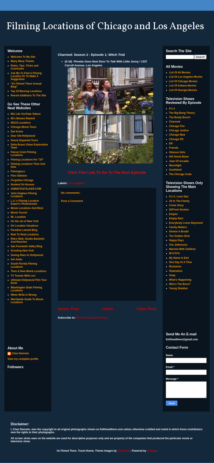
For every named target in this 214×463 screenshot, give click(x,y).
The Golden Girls (179, 236)
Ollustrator (123, 450)
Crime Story (176, 205)
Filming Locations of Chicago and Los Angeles (105, 26)
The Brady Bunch (179, 117)
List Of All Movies (179, 72)
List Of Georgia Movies (183, 90)
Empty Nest (176, 218)
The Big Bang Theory (182, 112)
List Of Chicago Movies (183, 81)
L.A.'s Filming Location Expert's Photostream (25, 202)
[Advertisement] (27, 325)
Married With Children (182, 249)
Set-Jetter (16, 259)
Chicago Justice (179, 130)
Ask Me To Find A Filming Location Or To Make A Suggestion (26, 76)
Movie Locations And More (27, 208)
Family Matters (178, 227)
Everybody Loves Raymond (186, 222)
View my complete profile (22, 358)
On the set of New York (25, 221)
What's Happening (180, 279)
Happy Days (176, 240)
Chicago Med (177, 134)
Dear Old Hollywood (23, 135)
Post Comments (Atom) (91, 317)
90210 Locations (21, 122)
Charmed (174, 121)
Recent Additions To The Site (28, 95)
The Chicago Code (180, 174)
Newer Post (68, 309)
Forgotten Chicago (22, 180)
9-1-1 (172, 108)
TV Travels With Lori (23, 275)
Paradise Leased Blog (24, 230)
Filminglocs (18, 171)
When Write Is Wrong (23, 294)
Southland (175, 169)
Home (107, 309)
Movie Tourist (19, 212)
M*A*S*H (174, 253)
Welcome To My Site (23, 56)
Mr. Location (18, 216)
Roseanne (175, 266)
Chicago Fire (177, 126)
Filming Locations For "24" (27, 159)
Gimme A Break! (179, 231)
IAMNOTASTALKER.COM (26, 188)
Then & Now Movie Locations (28, 271)
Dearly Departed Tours (24, 140)
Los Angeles (76, 183)
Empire (173, 214)
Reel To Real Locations (25, 234)
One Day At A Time (180, 262)
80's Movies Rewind (23, 118)
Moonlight (175, 165)
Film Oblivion (19, 175)
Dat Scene (17, 131)
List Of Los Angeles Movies (185, 76)
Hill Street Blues (179, 156)
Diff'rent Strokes (179, 209)
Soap (172, 275)
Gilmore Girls (177, 152)
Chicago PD (176, 139)
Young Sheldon (178, 288)
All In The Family (179, 201)
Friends (173, 147)
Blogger (151, 450)
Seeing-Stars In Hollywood (27, 255)
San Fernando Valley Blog (26, 246)
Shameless (176, 270)
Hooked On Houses (22, 184)
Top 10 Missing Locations (26, 91)
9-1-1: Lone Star (179, 196)
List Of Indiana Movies (182, 85)
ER (171, 143)
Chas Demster (20, 353)
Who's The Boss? (179, 284)
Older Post (146, 309)
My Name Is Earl (179, 257)
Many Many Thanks (22, 61)
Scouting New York (22, 250)
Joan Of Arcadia (179, 161)
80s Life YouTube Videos (26, 113)
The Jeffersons (178, 244)
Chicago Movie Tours (23, 127)
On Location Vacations (24, 225)
